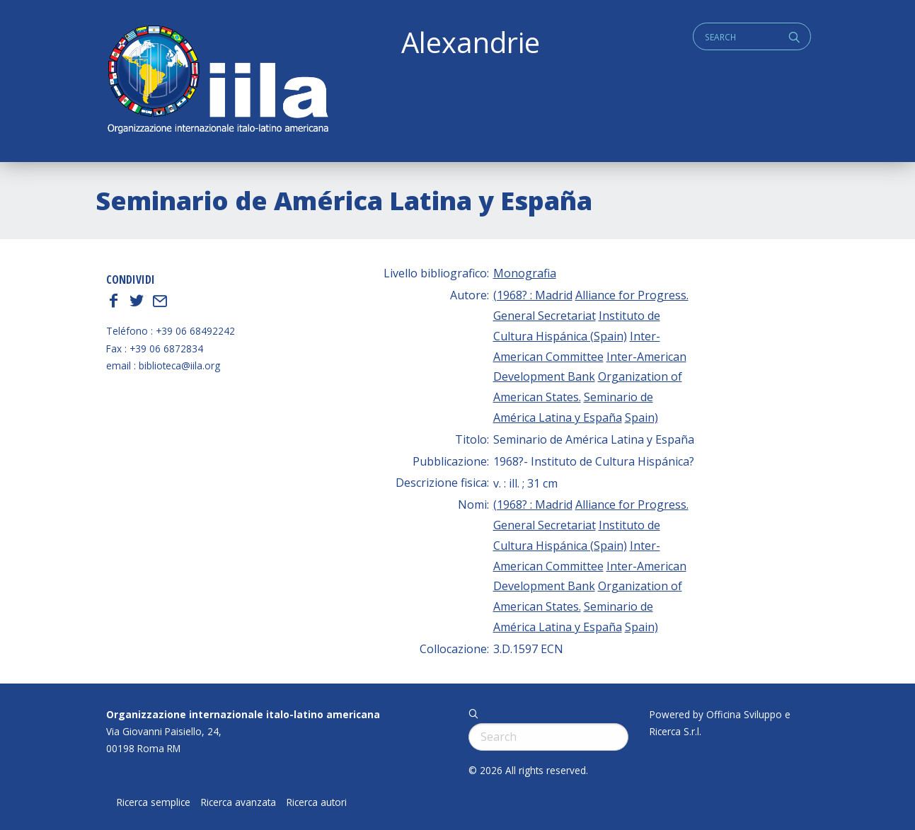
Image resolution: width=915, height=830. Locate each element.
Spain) (641, 417)
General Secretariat (544, 315)
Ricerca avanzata (238, 802)
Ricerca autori (317, 802)
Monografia (524, 273)
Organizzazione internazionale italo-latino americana (243, 714)
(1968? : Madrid (532, 295)
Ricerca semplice (153, 802)
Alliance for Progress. (632, 295)
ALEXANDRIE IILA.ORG (217, 81)
